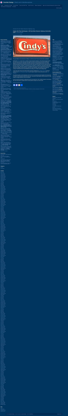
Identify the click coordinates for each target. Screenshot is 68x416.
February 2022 (3, 224)
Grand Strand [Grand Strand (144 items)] (57, 53)
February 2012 (3, 351)
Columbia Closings (8, 2)
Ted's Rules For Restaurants (6, 6)
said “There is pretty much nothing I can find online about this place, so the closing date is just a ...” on (6, 143)
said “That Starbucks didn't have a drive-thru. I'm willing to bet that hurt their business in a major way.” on (6, 55)
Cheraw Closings (55, 110)
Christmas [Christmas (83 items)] (56, 45)
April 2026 (2, 171)
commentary (2, 168)
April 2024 (2, 197)
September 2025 (3, 179)
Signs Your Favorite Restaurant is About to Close (51, 5)
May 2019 (2, 259)
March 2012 (2, 350)
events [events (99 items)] (54, 50)
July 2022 (2, 219)
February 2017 (3, 288)
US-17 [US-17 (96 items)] (59, 68)
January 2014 (3, 327)
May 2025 (2, 183)
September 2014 (3, 318)
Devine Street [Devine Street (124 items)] (55, 48)
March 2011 (2, 363)
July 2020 (2, 244)
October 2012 (3, 343)
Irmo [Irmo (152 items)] (59, 56)
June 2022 (2, 220)
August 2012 (2, 345)
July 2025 (2, 181)
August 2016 (2, 294)
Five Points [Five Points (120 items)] (57, 50)
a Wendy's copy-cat (42, 70)
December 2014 (3, 315)
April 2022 (2, 222)
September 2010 (3, 369)
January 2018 (3, 276)
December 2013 (3, 328)
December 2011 (3, 353)
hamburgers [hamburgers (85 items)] (54, 54)
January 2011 (3, 365)
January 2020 (3, 251)
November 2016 (3, 291)
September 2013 (3, 331)
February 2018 (3, 275)
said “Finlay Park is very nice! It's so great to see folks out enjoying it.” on (6, 133)
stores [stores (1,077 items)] (57, 65)
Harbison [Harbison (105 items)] (58, 54)
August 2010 (2, 370)
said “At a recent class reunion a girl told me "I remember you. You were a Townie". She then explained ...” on (6, 85)
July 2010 (2, 371)
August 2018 (2, 269)
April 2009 (2, 387)
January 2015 (3, 314)
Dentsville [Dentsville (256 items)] (58, 47)
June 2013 (2, 334)
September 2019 (3, 255)
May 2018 (2, 272)
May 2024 (2, 196)
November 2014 (3, 316)
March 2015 (2, 312)
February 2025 (3, 186)
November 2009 (3, 380)
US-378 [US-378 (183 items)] (61, 68)
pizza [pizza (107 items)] (56, 60)
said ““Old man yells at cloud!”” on (5, 95)
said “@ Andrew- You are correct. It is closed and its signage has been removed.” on (6, 61)
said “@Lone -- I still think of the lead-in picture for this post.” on (6, 113)
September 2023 (3, 204)
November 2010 (3, 367)
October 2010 (3, 368)
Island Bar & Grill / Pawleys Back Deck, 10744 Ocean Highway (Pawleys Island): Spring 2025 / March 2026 (6, 160)
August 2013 (2, 332)
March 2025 (2, 185)
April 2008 (2, 400)
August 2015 (2, 307)
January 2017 (3, 289)
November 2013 (3, 329)
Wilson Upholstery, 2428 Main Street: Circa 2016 (57, 87)
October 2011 (3, 355)
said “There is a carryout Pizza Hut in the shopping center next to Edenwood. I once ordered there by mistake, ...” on (6, 129)
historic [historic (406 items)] (55, 56)
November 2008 (3, 392)
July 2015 (2, 308)
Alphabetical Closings (8, 5)
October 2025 (3, 178)
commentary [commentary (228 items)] (56, 46)
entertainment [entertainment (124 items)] (60, 48)
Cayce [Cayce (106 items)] (54, 45)
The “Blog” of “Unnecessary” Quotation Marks (57, 102)
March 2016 (2, 299)
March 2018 (2, 274)
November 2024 (3, 189)
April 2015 (2, 311)
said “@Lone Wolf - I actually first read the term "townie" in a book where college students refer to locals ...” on (6, 92)
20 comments (19, 32)
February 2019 (3, 262)
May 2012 (2, 348)
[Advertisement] (34, 18)
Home (2, 5)
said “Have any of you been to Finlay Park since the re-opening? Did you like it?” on (6, 139)
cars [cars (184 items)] (62, 44)
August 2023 (2, 205)
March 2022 (2, 223)
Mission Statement (38, 5)
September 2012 (3, 344)
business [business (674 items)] (58, 44)
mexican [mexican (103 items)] (54, 59)
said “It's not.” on (6, 45)
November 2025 (3, 177)
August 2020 (2, 243)
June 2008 (2, 398)
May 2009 (2, 386)
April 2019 (2, 260)
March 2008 (2, 401)
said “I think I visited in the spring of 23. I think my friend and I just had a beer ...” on (6, 101)
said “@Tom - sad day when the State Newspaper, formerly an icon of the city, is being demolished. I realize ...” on (6, 120)
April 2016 (2, 298)
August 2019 (2, 256)
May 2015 (2, 310)
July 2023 (2, 206)
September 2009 (3, 382)
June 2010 (2, 372)
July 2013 (2, 333)
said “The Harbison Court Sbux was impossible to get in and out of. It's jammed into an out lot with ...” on (6, 51)
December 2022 (3, 214)
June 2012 (2, 347)
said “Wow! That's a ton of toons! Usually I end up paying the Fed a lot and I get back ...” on (6, 89)
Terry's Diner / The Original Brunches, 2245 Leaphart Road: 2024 (5, 157)
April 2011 (2, 362)
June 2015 (2, 309)
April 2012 (2, 349)
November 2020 (3, 240)
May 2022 (2, 221)
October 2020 (3, 241)
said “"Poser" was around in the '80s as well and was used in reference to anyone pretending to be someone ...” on (6, 69)
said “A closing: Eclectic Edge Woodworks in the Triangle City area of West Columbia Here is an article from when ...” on (6, 42)
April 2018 (2, 273)
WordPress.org (3, 411)
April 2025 (2, 184)
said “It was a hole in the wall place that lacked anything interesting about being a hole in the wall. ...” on (6, 124)
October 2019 (3, 254)
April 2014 (2, 324)
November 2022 (3, 215)
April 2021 (2, 235)
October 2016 (3, 292)
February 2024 (3, 199)
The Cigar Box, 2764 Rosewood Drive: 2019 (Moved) (57, 93)
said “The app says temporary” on (6, 48)
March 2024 (2, 198)
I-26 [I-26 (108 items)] (57, 56)
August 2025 (2, 180)
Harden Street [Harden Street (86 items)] (58, 55)
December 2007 (3, 404)
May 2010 (2, 373)
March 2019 (2, 261)
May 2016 (2, 297)
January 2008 (3, 403)
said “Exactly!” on (6, 116)
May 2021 (2, 234)
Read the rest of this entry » (17, 82)
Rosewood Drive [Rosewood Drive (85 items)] (55, 63)
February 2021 (3, 237)
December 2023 (3, 201)
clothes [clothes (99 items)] (59, 45)
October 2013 (3, 330)
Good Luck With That (23, 5)
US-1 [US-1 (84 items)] (56, 68)
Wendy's (18, 60)
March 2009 (2, 388)
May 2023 (2, 208)
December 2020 (3, 239)
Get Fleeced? (3, 158)
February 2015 (3, 313)
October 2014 (3, 317)
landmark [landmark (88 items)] (62, 56)
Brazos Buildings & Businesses (57, 109)
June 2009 (2, 385)
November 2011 (3, 354)
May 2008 (2, 399)
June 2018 (2, 271)
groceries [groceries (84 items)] (61, 53)
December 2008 (3, 391)
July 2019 (2, 257)
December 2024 (3, 188)
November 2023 (3, 202)
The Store (14, 6)
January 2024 (3, 200)
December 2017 (3, 277)
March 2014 (2, 325)
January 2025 (3, 187)
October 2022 (3, 216)
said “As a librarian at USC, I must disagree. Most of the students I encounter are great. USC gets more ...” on (6, 97)
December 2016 (3, 290)
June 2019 (2, 258)
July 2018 (2, 270)
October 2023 (3, 203)
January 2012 (3, 352)
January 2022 (3, 225)
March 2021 (2, 236)
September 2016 (3, 293)
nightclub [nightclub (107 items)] (57, 59)
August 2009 (2, 383)
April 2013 (2, 336)
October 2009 (3, 381)
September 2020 (3, 242)
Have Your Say (31, 5)
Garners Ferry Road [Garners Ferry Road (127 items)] (56, 52)
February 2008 (3, 402)
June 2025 (2, 182)
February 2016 (3, 300)
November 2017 (3, 278)
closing (2, 167)
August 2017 (2, 281)
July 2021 (2, 232)
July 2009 (2, 384)
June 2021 (2, 233)
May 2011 (2, 361)
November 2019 (3, 253)
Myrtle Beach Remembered (57, 108)
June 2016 (2, 296)
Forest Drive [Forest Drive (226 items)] (59, 51)
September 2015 (3, 306)
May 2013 (2, 335)
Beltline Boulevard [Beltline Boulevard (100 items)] (56, 41)
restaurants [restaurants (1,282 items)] (57, 62)
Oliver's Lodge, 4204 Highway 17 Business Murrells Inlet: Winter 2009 (58, 73)
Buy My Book (15, 5)
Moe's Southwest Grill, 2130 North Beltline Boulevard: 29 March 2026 (58, 91)
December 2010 (3, 366)
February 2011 (3, 364)
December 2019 (3, 252)
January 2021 (3, 238)
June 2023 (2, 207)
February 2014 (3, 326)
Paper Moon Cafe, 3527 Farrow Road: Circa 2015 (57, 89)
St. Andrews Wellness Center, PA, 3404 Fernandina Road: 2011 (6, 163)
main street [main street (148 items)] (59, 57)
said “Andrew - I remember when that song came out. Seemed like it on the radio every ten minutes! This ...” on (6, 58)
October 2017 (3, 279)
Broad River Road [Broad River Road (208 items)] (57, 41)
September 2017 (3, 280)
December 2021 (3, 226)
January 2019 (3, 263)
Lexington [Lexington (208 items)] (55, 57)
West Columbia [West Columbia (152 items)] (56, 69)
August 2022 (2, 218)
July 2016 (2, 295)
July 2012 (2, 346)
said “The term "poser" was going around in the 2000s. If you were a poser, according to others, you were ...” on (6, 77)
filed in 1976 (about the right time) (23, 71)
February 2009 (3, 389)
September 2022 (3, 217)
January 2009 (3, 390)
